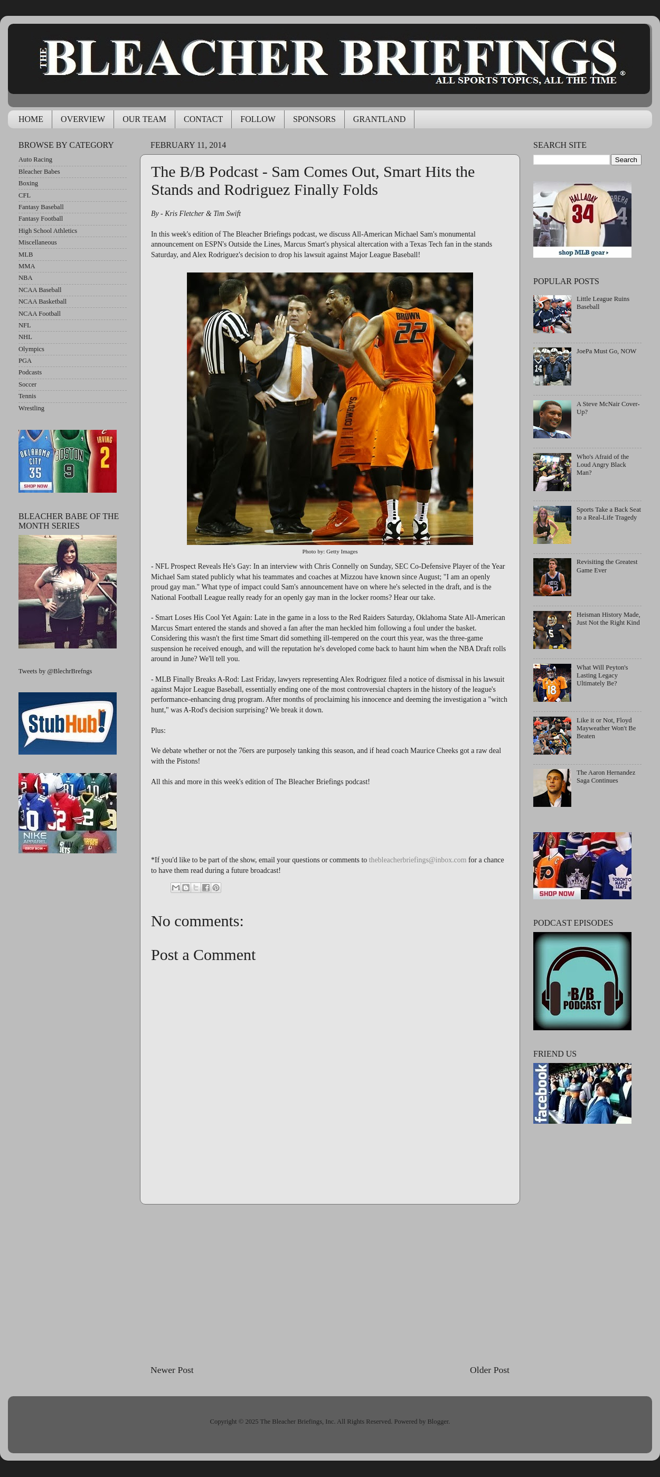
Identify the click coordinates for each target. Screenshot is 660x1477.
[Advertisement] (330, 1284)
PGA (25, 360)
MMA (26, 266)
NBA (25, 277)
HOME (30, 119)
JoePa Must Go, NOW (606, 351)
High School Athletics (47, 230)
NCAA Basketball (42, 301)
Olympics (31, 349)
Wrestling (31, 408)
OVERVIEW (83, 119)
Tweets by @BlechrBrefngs (55, 671)
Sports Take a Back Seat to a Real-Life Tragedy (609, 513)
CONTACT (203, 119)
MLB (25, 254)
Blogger (437, 1421)
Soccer (27, 384)
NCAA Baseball (40, 290)
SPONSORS (314, 119)
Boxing (28, 183)
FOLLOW (258, 119)
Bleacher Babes (39, 171)
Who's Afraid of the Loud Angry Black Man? (603, 464)
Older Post (490, 1370)
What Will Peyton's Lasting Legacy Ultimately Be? (602, 675)
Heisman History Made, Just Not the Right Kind (608, 618)
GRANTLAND (379, 119)
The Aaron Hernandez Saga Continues (606, 776)
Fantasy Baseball (41, 207)
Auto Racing (35, 159)
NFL (24, 325)
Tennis (27, 396)
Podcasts (30, 372)
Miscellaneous (37, 242)
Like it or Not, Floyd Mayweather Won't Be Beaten (606, 728)
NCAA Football (39, 313)
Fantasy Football (40, 218)
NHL (25, 337)
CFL (24, 195)
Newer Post (172, 1370)
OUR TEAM (144, 119)
